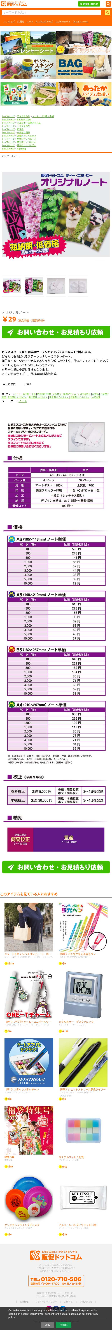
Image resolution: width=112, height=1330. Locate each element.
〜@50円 (21, 148)
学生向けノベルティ (26, 142)
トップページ (8, 116)
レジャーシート (62, 21)
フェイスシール (80, 21)
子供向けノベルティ (26, 145)
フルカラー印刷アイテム (29, 122)
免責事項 (68, 1301)
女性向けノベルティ (26, 135)
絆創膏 (20, 21)
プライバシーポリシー (46, 1301)
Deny (47, 1324)
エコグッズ (9, 21)
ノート (30, 21)
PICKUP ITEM (24, 119)
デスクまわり (23, 116)
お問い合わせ (86, 1301)
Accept (63, 1324)
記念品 (20, 129)
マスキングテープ (44, 21)
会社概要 (24, 1301)
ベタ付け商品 (23, 132)
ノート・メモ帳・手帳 (43, 116)
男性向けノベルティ (26, 139)
